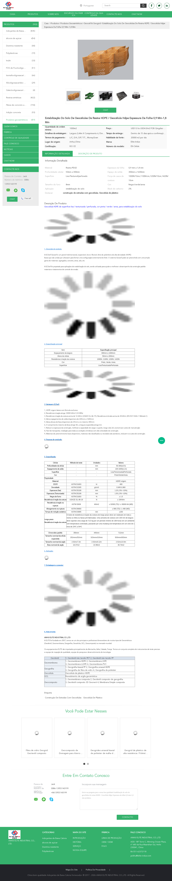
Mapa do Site (72, 870)
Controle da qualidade (94, 14)
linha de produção (112, 838)
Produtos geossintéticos (20, 120)
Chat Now (137, 14)
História (77, 842)
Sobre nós (53, 14)
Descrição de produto (90, 154)
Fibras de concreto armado (20, 105)
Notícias (8, 149)
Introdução (79, 838)
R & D (104, 846)
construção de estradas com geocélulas (63, 698)
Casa (12, 14)
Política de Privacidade (96, 870)
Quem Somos (10, 126)
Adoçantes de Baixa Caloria (20, 31)
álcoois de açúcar (20, 38)
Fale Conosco (11, 144)
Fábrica (8, 132)
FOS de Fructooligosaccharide (20, 68)
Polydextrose (20, 53)
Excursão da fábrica (73, 14)
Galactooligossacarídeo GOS (20, 90)
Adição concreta (20, 112)
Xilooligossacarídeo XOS (20, 82)
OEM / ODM (107, 842)
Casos (7, 155)
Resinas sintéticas (20, 97)
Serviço (77, 846)
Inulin (20, 60)
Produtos (33, 14)
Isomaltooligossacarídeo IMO (20, 75)
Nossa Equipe (80, 850)
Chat (105, 110)
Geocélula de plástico (92, 698)
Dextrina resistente (20, 45)
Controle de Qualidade (16, 138)
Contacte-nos (114, 14)
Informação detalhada (57, 154)
